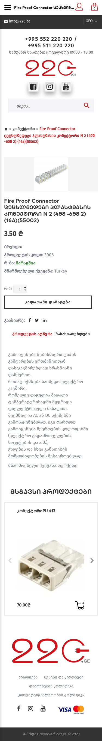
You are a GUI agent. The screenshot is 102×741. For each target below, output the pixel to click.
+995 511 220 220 (51, 45)
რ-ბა (8, 288)
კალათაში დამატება (48, 302)
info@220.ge (19, 21)
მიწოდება (28, 677)
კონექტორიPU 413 (36, 510)
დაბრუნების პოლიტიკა (51, 686)
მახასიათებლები (72, 334)
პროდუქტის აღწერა (32, 334)
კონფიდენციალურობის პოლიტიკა (51, 695)
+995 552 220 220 (48, 39)
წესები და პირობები (64, 677)
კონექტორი (24, 129)
